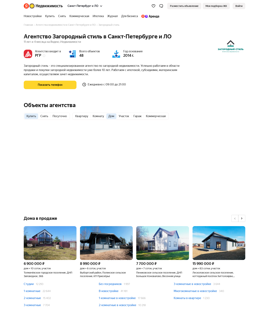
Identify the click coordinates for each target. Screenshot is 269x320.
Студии (29, 284)
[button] (161, 6)
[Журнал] (112, 16)
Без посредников (110, 284)
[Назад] (234, 218)
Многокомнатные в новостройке (195, 291)
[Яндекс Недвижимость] (46, 6)
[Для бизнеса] (130, 16)
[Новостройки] (33, 16)
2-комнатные (32, 298)
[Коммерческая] (79, 16)
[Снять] (62, 16)
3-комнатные (32, 305)
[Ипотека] (98, 16)
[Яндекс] (26, 6)
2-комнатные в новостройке (117, 305)
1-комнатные (32, 291)
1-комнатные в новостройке (117, 298)
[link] (239, 6)
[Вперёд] (241, 218)
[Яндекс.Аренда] (149, 16)
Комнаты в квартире (187, 298)
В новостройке (109, 291)
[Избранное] (153, 6)
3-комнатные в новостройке (192, 284)
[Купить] (49, 16)
